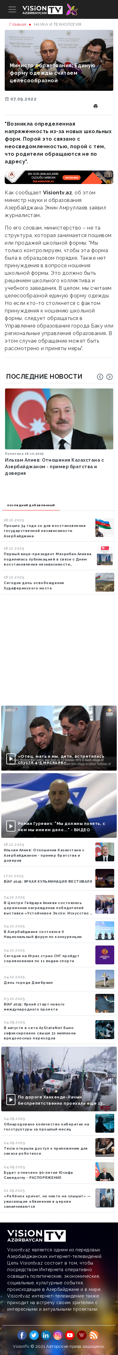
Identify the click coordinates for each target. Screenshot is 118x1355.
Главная (17, 24)
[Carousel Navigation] (104, 376)
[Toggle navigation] (12, 9)
